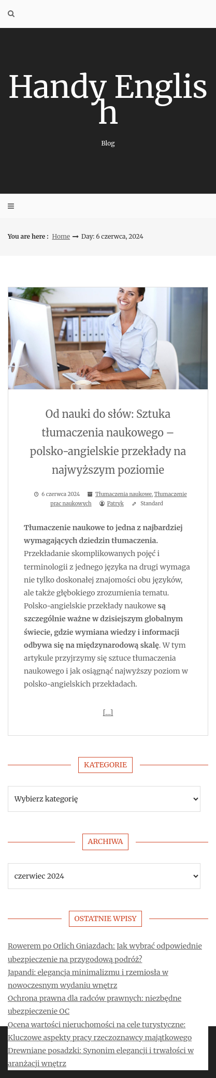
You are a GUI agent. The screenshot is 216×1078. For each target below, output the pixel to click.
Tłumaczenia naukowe (123, 494)
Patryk (115, 503)
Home (61, 236)
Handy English (108, 107)
